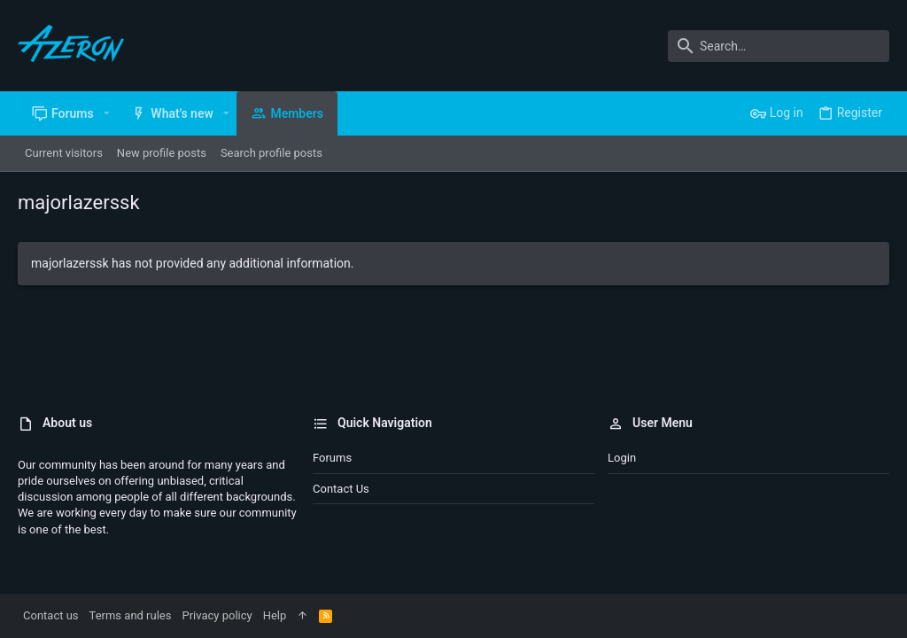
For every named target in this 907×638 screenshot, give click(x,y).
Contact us (341, 488)
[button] (107, 113)
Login (622, 457)
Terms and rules (130, 615)
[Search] (778, 46)
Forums (332, 457)
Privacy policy (217, 615)
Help (275, 615)
